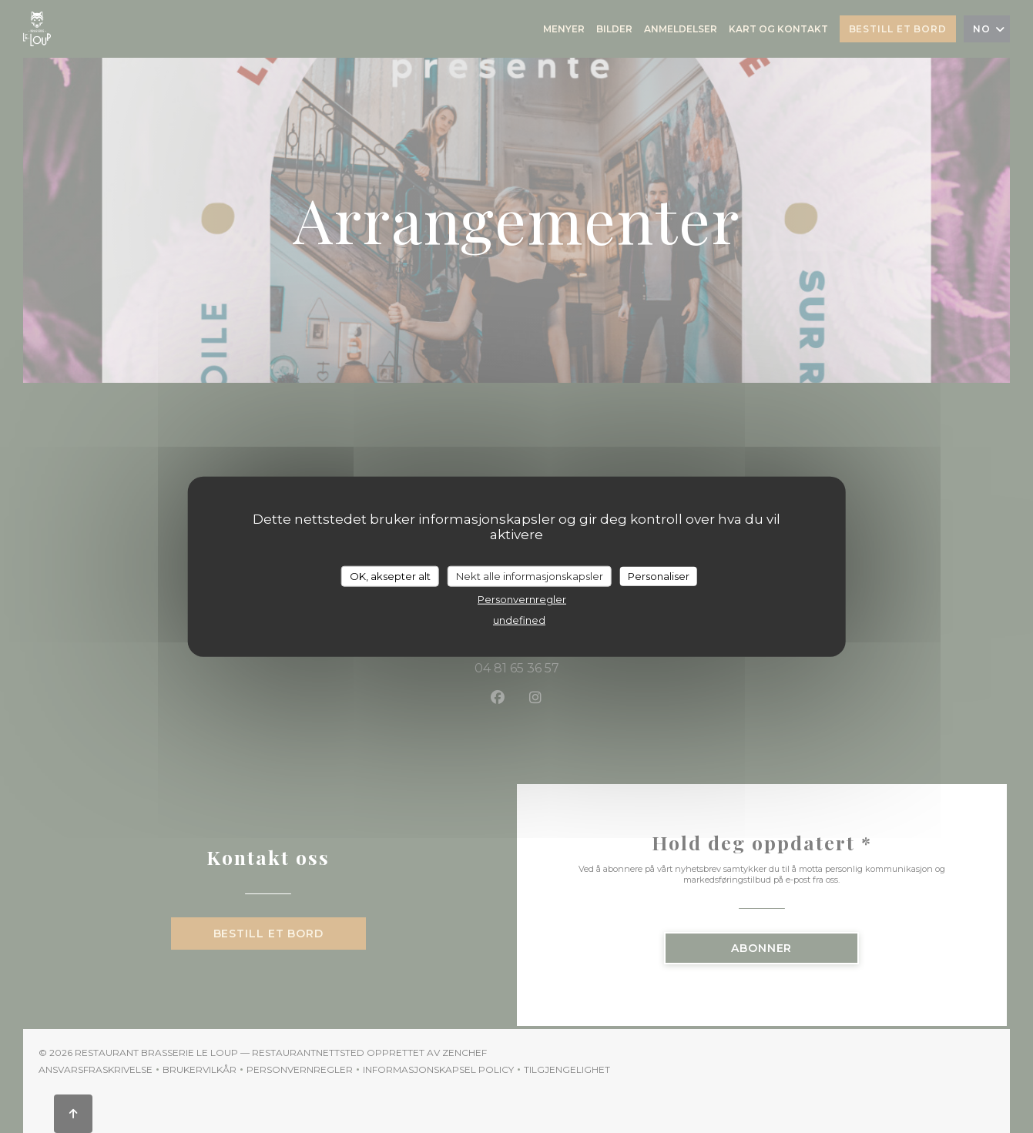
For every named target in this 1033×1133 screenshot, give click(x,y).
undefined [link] (519, 620)
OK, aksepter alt (390, 575)
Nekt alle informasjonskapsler (529, 575)
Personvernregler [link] (522, 599)
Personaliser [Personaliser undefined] (658, 575)
